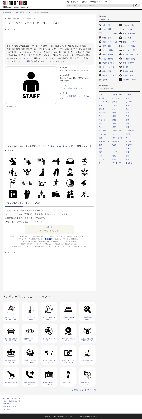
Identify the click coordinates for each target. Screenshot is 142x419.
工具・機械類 (107, 59)
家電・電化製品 (129, 33)
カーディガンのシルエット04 (49, 318)
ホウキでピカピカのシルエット (30, 318)
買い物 (128, 141)
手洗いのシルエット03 (87, 383)
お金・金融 (106, 29)
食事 (114, 123)
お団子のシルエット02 (30, 339)
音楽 (100, 105)
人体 (127, 152)
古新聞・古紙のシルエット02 (30, 361)
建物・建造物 (107, 54)
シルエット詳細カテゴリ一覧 (11, 401)
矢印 (100, 116)
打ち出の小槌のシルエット (87, 318)
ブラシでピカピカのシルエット (87, 361)
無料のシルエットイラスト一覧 (85, 390)
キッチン (102, 120)
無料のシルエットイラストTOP (12, 12)
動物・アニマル (129, 63)
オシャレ (102, 131)
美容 (100, 149)
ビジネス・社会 (30, 12)
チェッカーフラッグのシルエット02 (11, 318)
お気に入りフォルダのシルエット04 (68, 361)
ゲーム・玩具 (107, 50)
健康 (114, 116)
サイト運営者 (6, 409)
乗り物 (115, 102)
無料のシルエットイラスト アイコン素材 (70, 416)
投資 (114, 145)
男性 (100, 145)
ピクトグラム (84, 96)
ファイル (102, 134)
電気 (114, 156)
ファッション (131, 131)
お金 (114, 109)
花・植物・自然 (129, 59)
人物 (61, 98)
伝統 (114, 159)
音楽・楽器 (106, 46)
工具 (100, 156)
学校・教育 (106, 71)
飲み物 (128, 134)
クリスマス (103, 159)
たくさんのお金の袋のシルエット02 (87, 339)
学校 (127, 127)
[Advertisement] (49, 36)
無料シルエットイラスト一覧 (11, 398)
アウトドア (116, 163)
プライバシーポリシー (9, 406)
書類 (100, 123)
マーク (128, 95)
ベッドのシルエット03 (68, 318)
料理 (114, 113)
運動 (100, 138)
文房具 (101, 109)
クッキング (116, 131)
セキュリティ (104, 141)
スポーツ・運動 (129, 46)
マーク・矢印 (128, 29)
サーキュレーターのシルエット (11, 361)
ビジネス (72, 96)
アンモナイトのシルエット (49, 339)
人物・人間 (78, 88)
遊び (114, 127)
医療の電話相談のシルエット (30, 383)
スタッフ (49, 227)
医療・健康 (127, 38)
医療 (127, 113)
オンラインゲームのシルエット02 (49, 361)
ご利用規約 (28, 61)
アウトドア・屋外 (129, 50)
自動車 (115, 105)
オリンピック (117, 138)
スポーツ (129, 98)
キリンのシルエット (11, 382)
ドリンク (129, 163)
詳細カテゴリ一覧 (129, 80)
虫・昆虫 (126, 67)
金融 (127, 109)
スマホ (115, 134)
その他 (105, 80)
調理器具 (115, 141)
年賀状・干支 (128, 75)
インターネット (105, 102)
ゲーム (128, 149)
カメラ (115, 152)
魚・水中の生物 (108, 67)
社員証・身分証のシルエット (49, 383)
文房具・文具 (128, 71)
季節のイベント (108, 63)
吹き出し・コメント (110, 75)
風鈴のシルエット (68, 382)
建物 (127, 120)
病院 (100, 152)
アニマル (129, 145)
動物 (114, 120)
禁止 (127, 159)
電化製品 (102, 113)
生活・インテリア (129, 42)
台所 (127, 116)
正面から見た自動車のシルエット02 (11, 339)
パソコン (115, 98)
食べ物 (101, 98)
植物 (127, 123)
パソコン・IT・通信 (110, 33)
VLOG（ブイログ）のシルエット (68, 339)
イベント (63, 96)
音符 (127, 156)
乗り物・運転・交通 (130, 54)
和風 (127, 105)
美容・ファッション (110, 42)
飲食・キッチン (108, 38)
